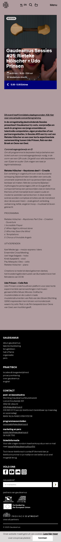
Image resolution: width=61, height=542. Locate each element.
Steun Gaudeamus (11, 343)
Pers (5, 358)
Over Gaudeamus (11, 378)
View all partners (11, 519)
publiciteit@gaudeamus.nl (15, 432)
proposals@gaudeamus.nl (15, 424)
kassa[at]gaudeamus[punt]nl (21, 446)
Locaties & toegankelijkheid (16, 372)
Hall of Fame (8, 352)
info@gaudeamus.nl (12, 407)
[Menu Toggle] (53, 4)
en (25, 5)
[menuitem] (30, 381)
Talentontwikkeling (12, 346)
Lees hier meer (50, 534)
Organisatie (8, 355)
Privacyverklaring (11, 375)
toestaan (42, 538)
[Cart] (36, 4)
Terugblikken (9, 349)
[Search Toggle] (30, 4)
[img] (6, 5)
